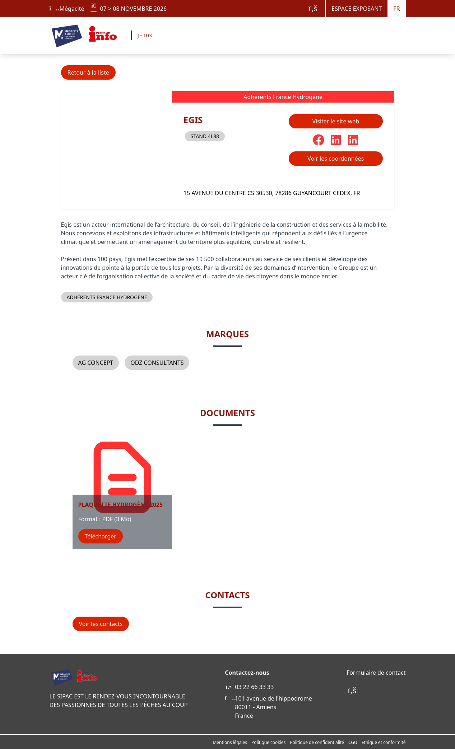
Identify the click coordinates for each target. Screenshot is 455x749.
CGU (352, 742)
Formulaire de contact (376, 673)
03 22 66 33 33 (254, 687)
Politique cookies (268, 742)
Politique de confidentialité (317, 742)
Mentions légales (230, 742)
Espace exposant (356, 9)
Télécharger (100, 536)
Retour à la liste (88, 72)
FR (396, 9)
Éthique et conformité (384, 742)
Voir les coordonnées (335, 158)
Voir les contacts (101, 624)
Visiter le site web (335, 121)
